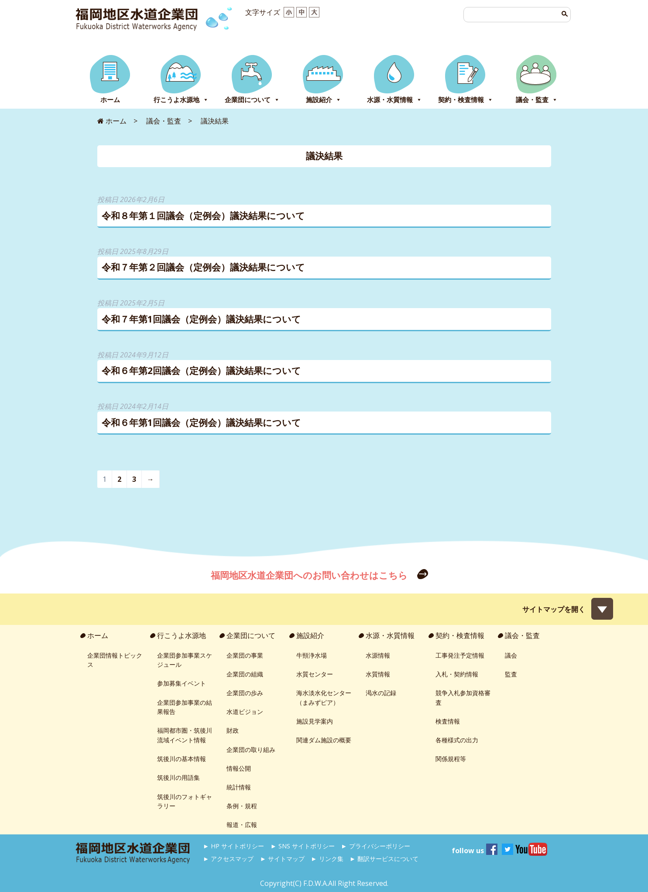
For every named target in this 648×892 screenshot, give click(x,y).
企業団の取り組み (250, 749)
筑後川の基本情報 (181, 759)
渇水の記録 (381, 693)
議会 (511, 655)
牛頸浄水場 (311, 655)
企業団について (252, 100)
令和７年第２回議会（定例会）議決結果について (203, 267)
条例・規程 (241, 806)
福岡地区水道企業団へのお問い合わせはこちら (310, 575)
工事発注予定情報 (459, 655)
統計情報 (238, 787)
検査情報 (447, 721)
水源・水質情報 (394, 100)
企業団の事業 (244, 655)
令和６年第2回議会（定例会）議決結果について (201, 370)
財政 (232, 730)
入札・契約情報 (456, 674)
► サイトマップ (282, 858)
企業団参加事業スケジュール (184, 660)
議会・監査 (537, 100)
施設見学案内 (314, 721)
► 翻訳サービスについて (384, 858)
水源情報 (378, 655)
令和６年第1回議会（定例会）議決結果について (201, 422)
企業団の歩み (244, 693)
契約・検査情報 (465, 100)
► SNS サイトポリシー (303, 846)
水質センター (314, 674)
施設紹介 (323, 100)
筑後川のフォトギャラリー (184, 801)
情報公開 (238, 768)
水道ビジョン (244, 711)
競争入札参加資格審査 (462, 698)
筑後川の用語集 (178, 777)
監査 (511, 674)
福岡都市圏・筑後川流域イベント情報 (184, 735)
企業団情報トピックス (114, 660)
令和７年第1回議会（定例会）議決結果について (201, 319)
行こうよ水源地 (181, 100)
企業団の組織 (244, 674)
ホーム (110, 99)
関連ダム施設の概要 (323, 740)
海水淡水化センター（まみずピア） (323, 698)
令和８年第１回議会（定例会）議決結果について (203, 215)
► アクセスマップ (228, 858)
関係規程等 (450, 759)
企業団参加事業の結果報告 (184, 707)
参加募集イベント (181, 683)
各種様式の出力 (456, 740)
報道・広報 (241, 824)
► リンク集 (327, 858)
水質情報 (378, 674)
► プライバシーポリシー (375, 846)
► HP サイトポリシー (233, 846)
